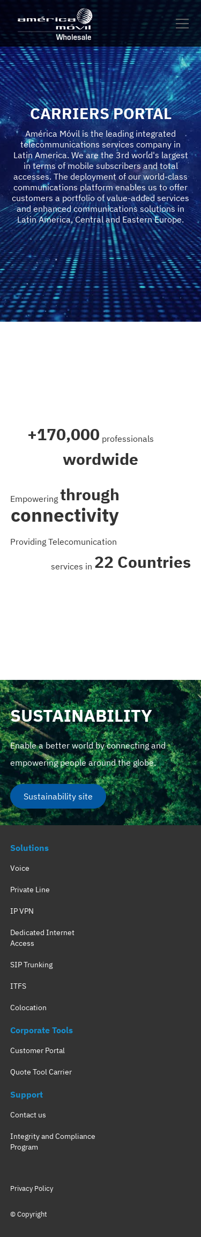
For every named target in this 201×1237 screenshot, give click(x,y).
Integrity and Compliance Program (52, 1141)
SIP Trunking (31, 964)
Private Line (30, 889)
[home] (55, 23)
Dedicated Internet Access (42, 938)
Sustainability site (58, 796)
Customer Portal (37, 1050)
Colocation (28, 1007)
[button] (180, 23)
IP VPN (22, 911)
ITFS (18, 986)
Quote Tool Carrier (41, 1072)
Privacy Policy (31, 1188)
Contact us (28, 1115)
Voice (19, 868)
